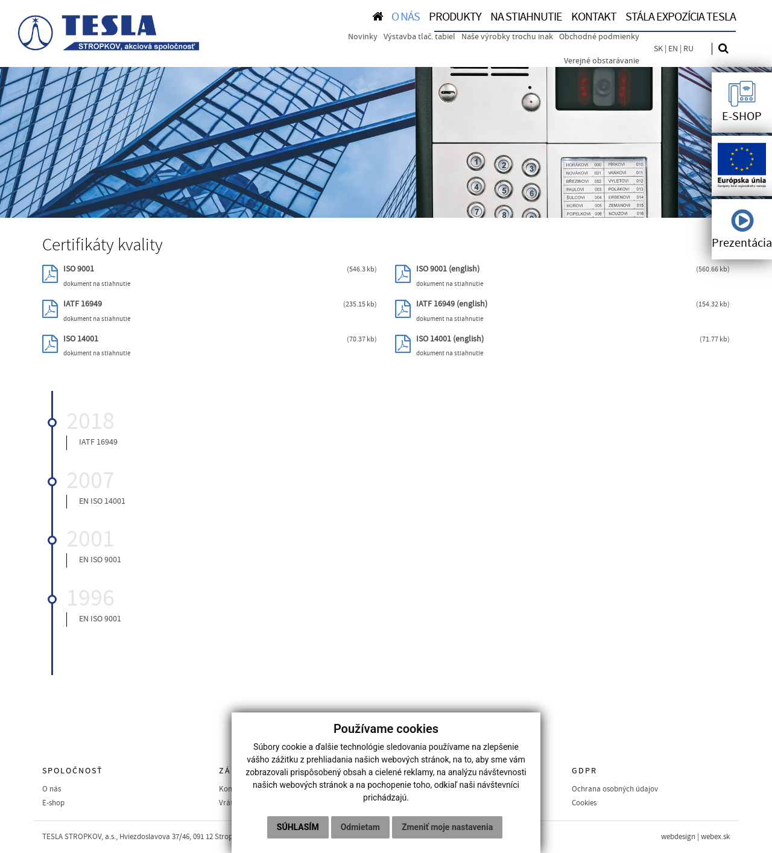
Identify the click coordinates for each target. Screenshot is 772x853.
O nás (51, 789)
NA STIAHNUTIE (526, 17)
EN (673, 48)
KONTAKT (593, 17)
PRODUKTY (455, 17)
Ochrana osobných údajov (615, 789)
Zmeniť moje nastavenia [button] (447, 827)
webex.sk (715, 837)
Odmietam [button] (360, 827)
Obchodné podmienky (599, 36)
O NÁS (405, 17)
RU (688, 48)
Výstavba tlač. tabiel (419, 36)
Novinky (363, 36)
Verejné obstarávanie (601, 60)
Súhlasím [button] (298, 827)
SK (658, 48)
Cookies (584, 803)
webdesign (678, 837)
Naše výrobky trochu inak (507, 36)
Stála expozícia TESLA (680, 17)
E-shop (53, 803)
